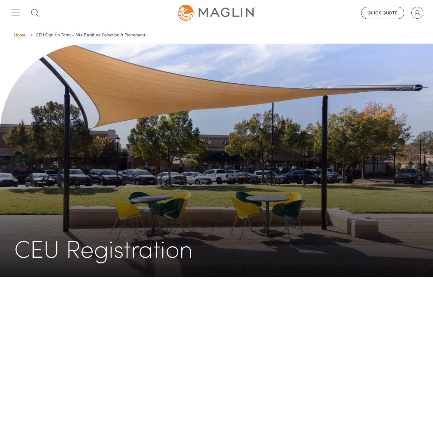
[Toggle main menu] (16, 13)
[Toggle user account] (417, 13)
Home (20, 35)
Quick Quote (382, 13)
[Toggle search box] (35, 13)
